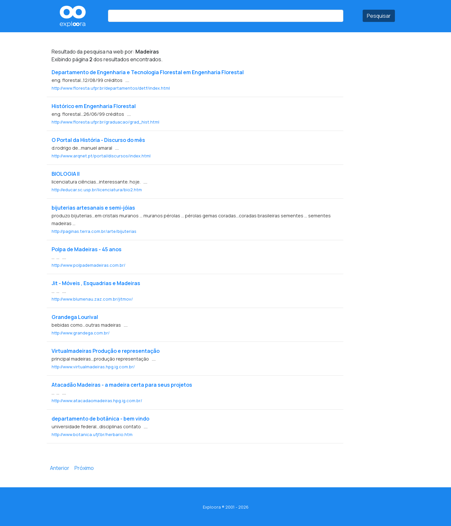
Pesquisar (379, 15)
